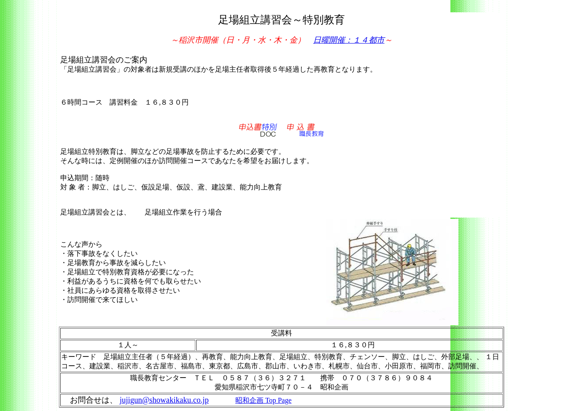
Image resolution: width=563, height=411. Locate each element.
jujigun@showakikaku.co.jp (164, 400)
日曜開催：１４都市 (348, 40)
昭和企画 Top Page (263, 400)
